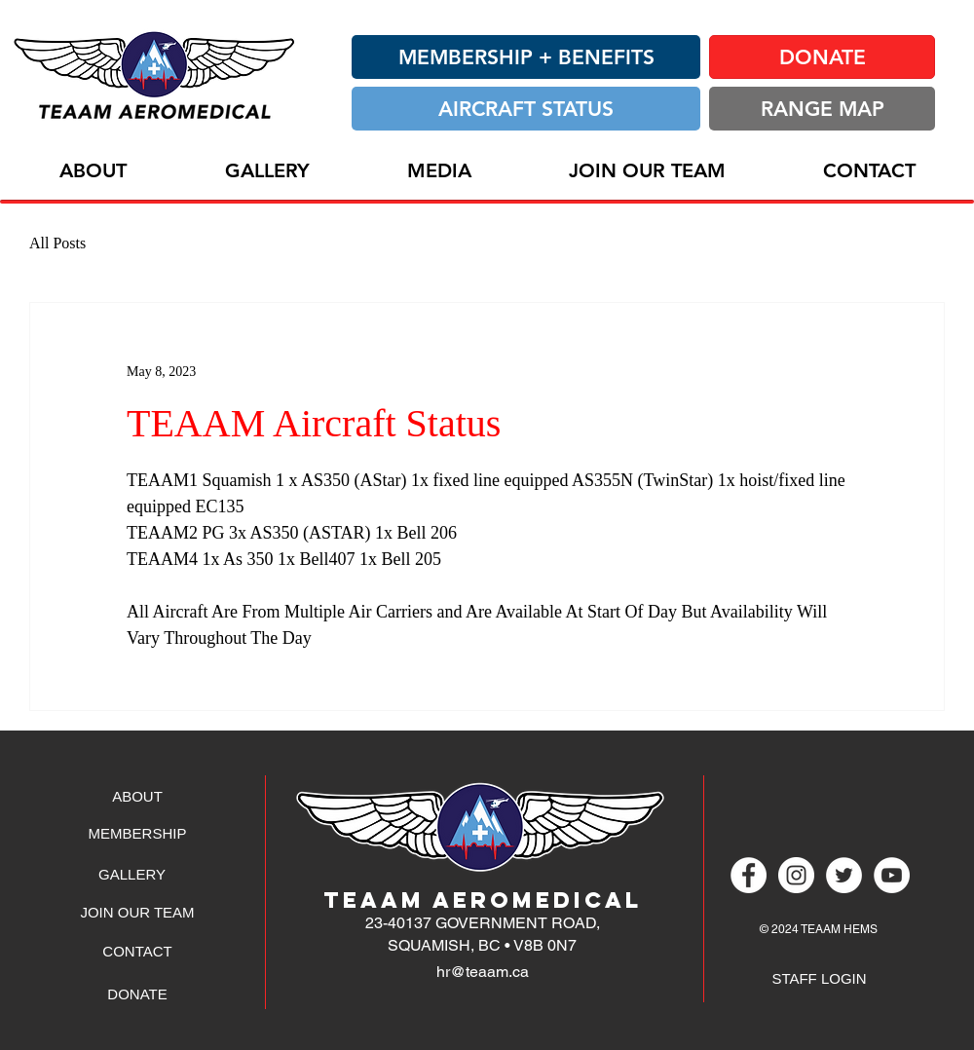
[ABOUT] (137, 796)
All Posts (57, 243)
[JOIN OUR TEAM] (137, 911)
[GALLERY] (132, 873)
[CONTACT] (137, 950)
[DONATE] (822, 57)
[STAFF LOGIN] (819, 977)
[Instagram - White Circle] (796, 875)
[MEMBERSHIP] (137, 833)
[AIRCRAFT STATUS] (526, 109)
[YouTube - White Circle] (892, 875)
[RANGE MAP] (822, 109)
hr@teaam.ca (482, 971)
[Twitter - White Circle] (844, 875)
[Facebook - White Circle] (748, 875)
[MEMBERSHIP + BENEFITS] (526, 57)
